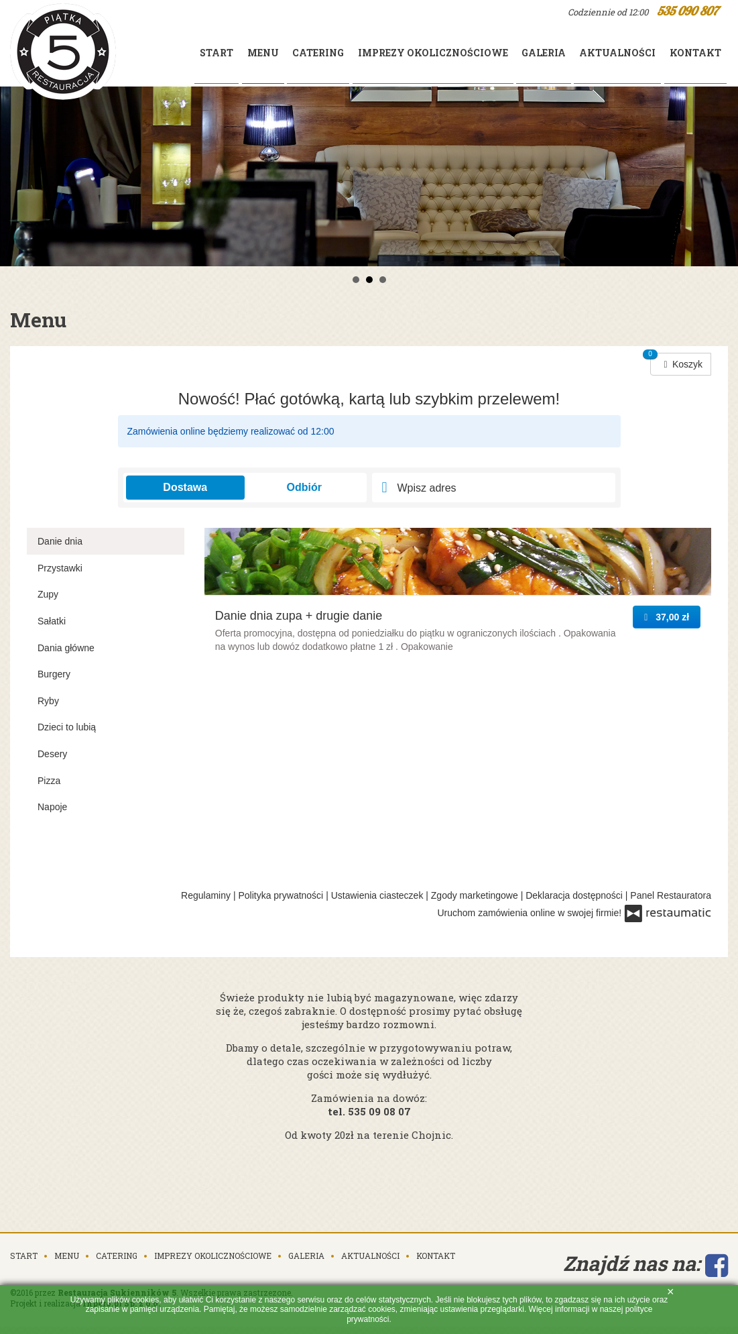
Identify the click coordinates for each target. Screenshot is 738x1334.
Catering (271, 52)
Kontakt (690, 52)
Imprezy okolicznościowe (396, 52)
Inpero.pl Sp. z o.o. (121, 1257)
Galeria (517, 52)
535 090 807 (687, 11)
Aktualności (602, 52)
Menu (66, 1209)
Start (149, 52)
